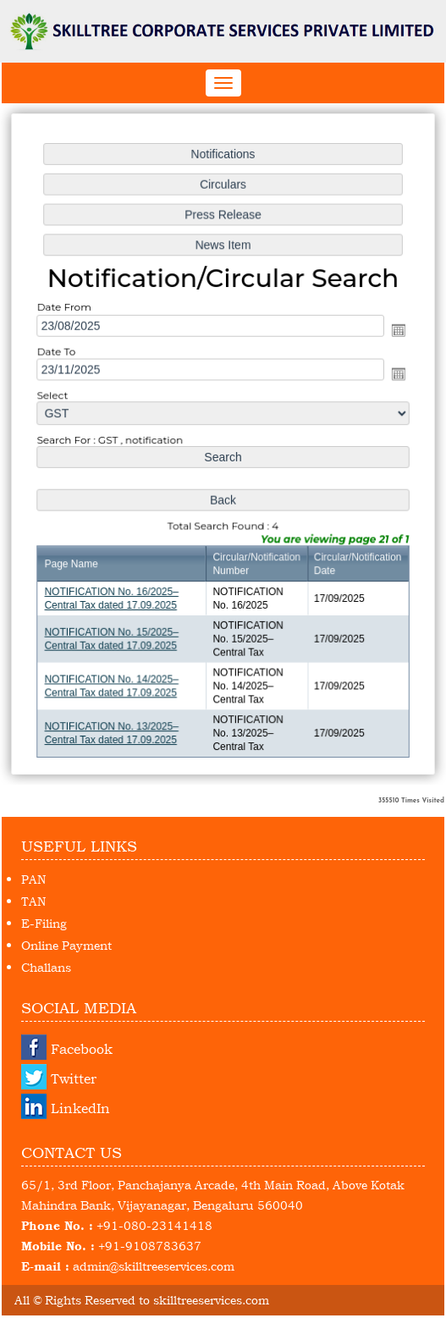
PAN (33, 879)
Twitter (73, 1078)
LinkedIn (80, 1108)
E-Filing (44, 923)
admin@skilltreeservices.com (153, 1266)
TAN (33, 901)
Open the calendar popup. (395, 331)
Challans (46, 967)
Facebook (82, 1048)
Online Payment (66, 945)
